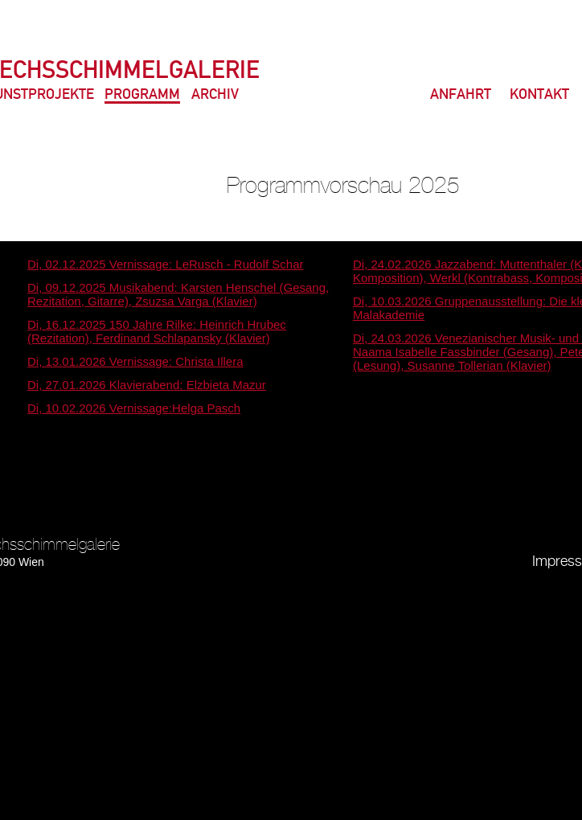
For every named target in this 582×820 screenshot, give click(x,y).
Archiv (215, 95)
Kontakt (539, 95)
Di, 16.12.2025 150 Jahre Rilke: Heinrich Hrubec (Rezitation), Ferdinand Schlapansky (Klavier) (156, 331)
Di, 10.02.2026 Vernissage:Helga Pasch (133, 408)
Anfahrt (460, 95)
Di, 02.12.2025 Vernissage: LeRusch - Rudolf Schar (165, 264)
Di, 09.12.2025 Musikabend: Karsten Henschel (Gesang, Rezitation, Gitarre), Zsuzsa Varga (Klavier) (178, 294)
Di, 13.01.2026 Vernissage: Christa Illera (135, 361)
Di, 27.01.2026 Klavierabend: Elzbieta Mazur (146, 385)
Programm (142, 95)
